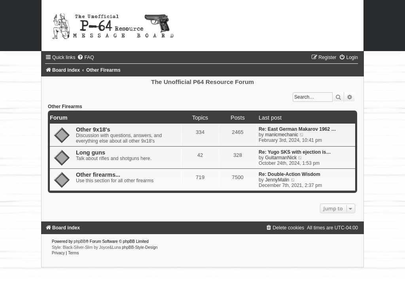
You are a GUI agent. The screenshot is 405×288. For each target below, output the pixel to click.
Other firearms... (98, 175)
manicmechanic (281, 134)
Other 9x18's (93, 129)
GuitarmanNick (281, 157)
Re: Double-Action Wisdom (289, 174)
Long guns (90, 152)
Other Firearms (65, 106)
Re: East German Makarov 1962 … (297, 129)
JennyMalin (277, 180)
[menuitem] (85, 57)
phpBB (80, 241)
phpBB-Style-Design (139, 247)
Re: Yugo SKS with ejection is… (295, 152)
